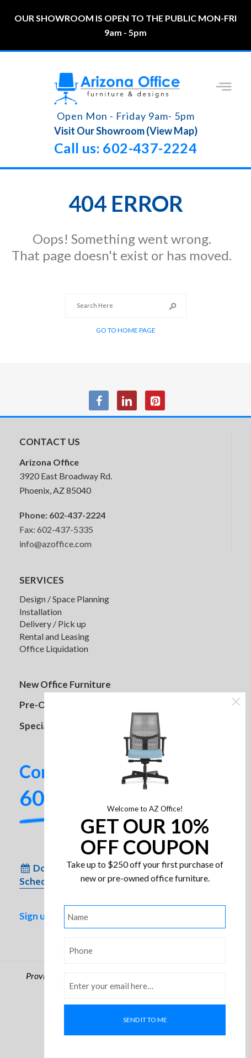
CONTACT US (49, 441)
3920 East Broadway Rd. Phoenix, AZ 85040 (65, 476)
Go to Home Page (126, 330)
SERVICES (41, 580)
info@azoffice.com (55, 543)
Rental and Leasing (54, 636)
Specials (37, 725)
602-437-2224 (77, 515)
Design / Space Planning (64, 599)
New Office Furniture (65, 684)
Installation (40, 611)
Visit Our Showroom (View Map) (125, 131)
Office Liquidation (53, 648)
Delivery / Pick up (52, 623)
